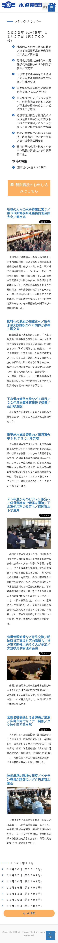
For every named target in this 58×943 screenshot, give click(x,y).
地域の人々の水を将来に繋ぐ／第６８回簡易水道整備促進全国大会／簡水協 (34, 50)
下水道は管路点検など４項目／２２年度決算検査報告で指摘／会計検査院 (34, 78)
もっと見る (29, 913)
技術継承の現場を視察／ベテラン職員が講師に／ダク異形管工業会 (34, 150)
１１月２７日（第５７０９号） (24, 875)
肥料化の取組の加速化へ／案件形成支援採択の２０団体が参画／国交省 (34, 64)
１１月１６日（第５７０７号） (24, 887)
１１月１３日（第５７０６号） (24, 893)
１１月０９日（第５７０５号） (24, 899)
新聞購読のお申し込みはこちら (31, 188)
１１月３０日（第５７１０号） (24, 869)
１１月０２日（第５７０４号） (24, 906)
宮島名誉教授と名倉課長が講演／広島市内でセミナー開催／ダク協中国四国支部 (34, 137)
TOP (50, 937)
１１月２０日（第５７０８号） (24, 881)
